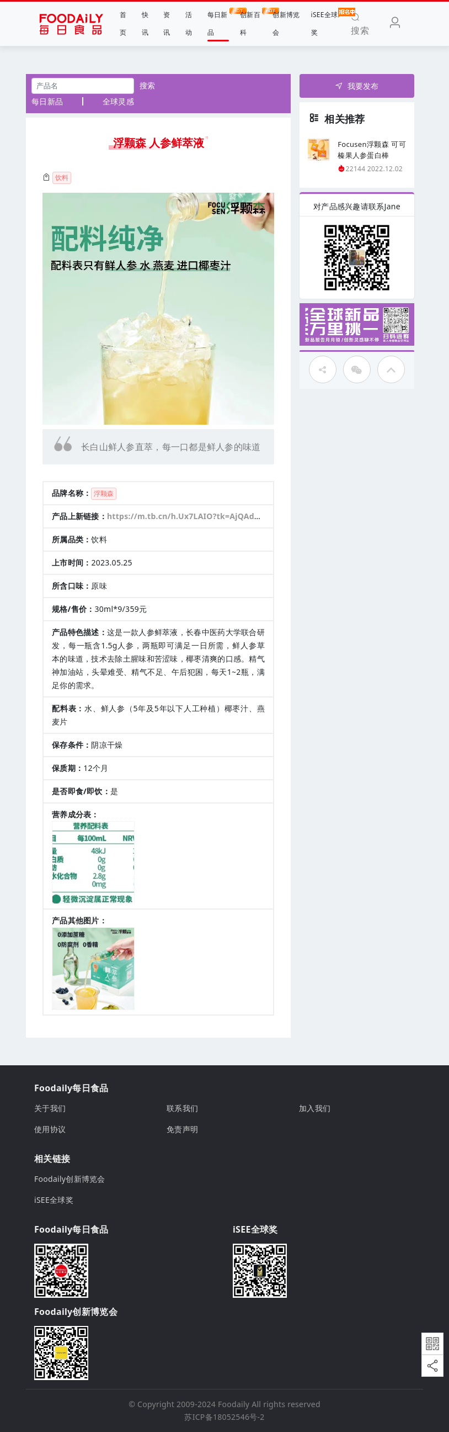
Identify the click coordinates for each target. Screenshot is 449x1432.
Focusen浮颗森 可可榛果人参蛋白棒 (372, 149)
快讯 (145, 23)
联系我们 (182, 1108)
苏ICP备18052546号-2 (224, 1417)
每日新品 (218, 22)
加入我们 (314, 1108)
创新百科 (250, 22)
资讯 (166, 23)
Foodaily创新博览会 (69, 1179)
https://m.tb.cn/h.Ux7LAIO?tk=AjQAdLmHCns (197, 516)
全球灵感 (118, 101)
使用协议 (50, 1129)
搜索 (148, 85)
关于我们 (50, 1108)
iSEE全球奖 (324, 22)
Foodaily (233, 1404)
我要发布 (356, 86)
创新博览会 (286, 23)
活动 (188, 23)
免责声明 (182, 1129)
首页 (123, 23)
